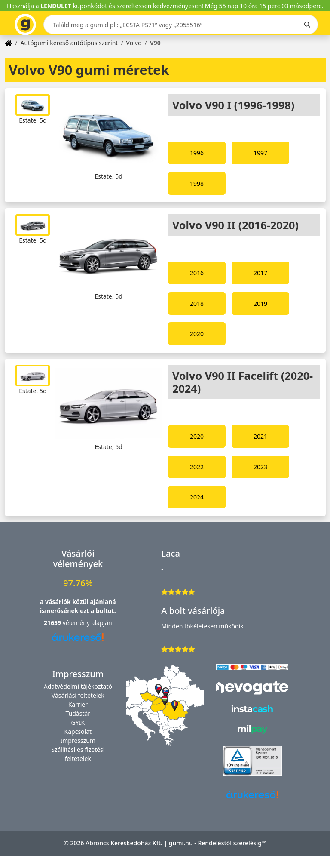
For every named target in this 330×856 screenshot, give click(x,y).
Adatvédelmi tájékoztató (78, 686)
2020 (197, 333)
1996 (197, 153)
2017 (260, 273)
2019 (260, 303)
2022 (197, 467)
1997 (260, 153)
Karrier (78, 704)
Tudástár (78, 713)
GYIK (78, 722)
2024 (197, 497)
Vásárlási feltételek (78, 695)
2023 (260, 467)
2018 (197, 303)
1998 (197, 183)
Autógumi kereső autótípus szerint (69, 43)
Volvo (134, 43)
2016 (197, 273)
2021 (260, 436)
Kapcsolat (78, 731)
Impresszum (78, 740)
